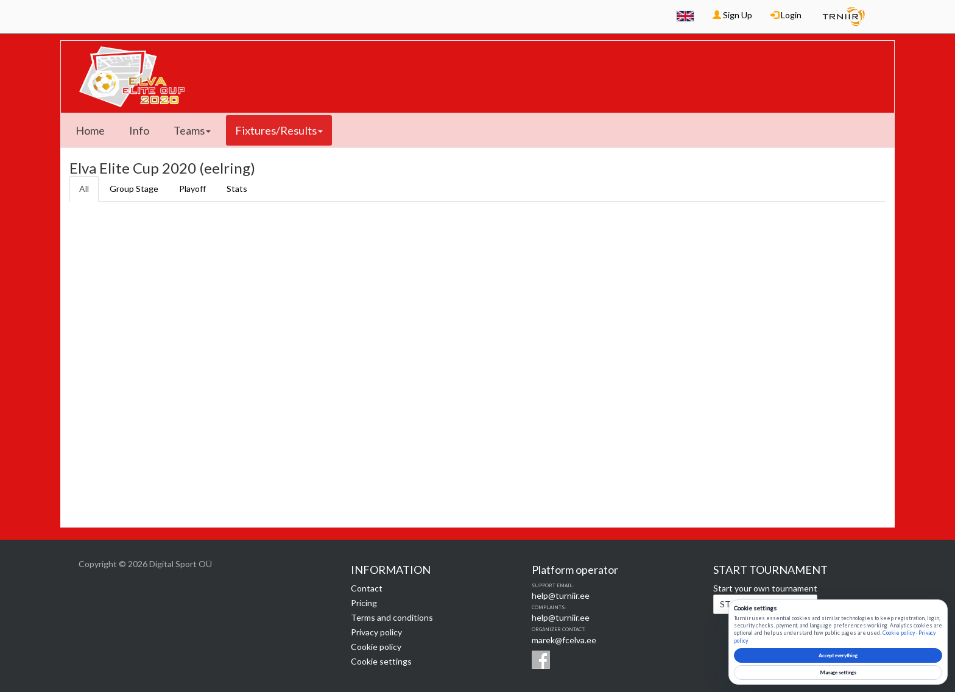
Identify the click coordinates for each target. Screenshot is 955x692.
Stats (237, 188)
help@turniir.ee (561, 595)
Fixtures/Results (279, 130)
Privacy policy (376, 632)
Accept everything (838, 655)
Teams (192, 130)
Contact (366, 588)
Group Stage (134, 188)
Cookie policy (376, 646)
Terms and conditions (392, 617)
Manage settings (838, 672)
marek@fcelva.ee (564, 640)
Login (786, 15)
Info (139, 130)
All (84, 188)
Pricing (364, 603)
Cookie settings (381, 661)
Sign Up (732, 15)
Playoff (192, 188)
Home (90, 130)
